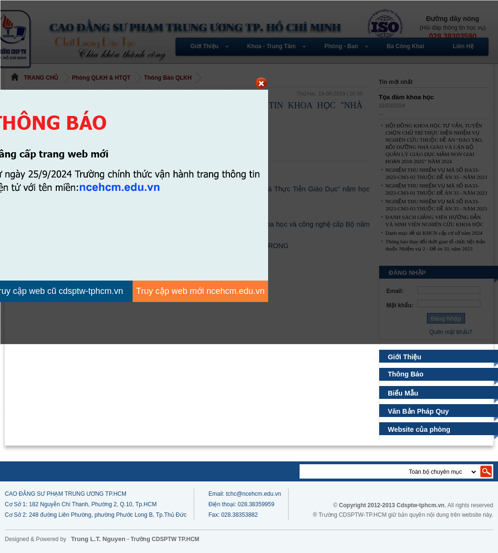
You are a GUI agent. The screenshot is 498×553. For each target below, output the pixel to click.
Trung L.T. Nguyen (98, 539)
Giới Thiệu (404, 357)
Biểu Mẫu (403, 393)
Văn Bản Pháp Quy (418, 411)
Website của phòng (419, 429)
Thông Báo (406, 374)
